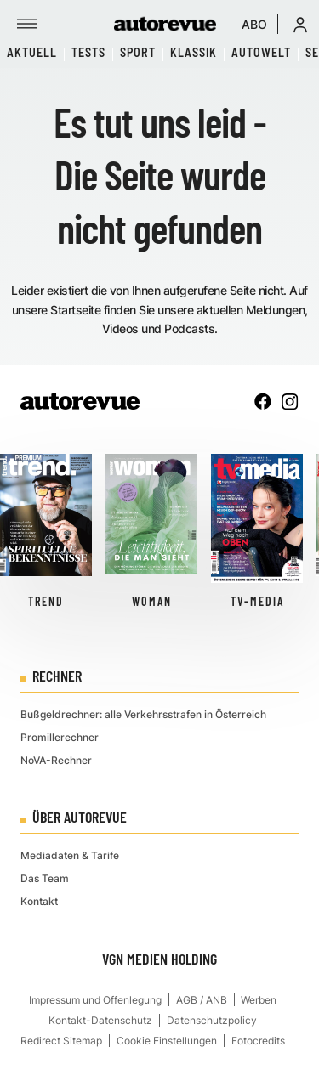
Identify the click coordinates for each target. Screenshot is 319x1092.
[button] (300, 24)
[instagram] (290, 401)
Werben (258, 999)
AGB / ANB (201, 999)
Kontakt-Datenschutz (100, 1020)
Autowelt (261, 52)
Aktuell (32, 52)
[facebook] (262, 401)
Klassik (193, 52)
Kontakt (39, 901)
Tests (88, 52)
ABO (254, 24)
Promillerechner (59, 737)
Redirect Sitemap (61, 1040)
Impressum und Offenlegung (95, 999)
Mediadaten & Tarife (69, 855)
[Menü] (27, 24)
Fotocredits (258, 1040)
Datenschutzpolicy (212, 1020)
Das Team (44, 878)
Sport (138, 52)
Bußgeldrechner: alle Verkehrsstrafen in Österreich (143, 714)
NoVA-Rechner (56, 760)
